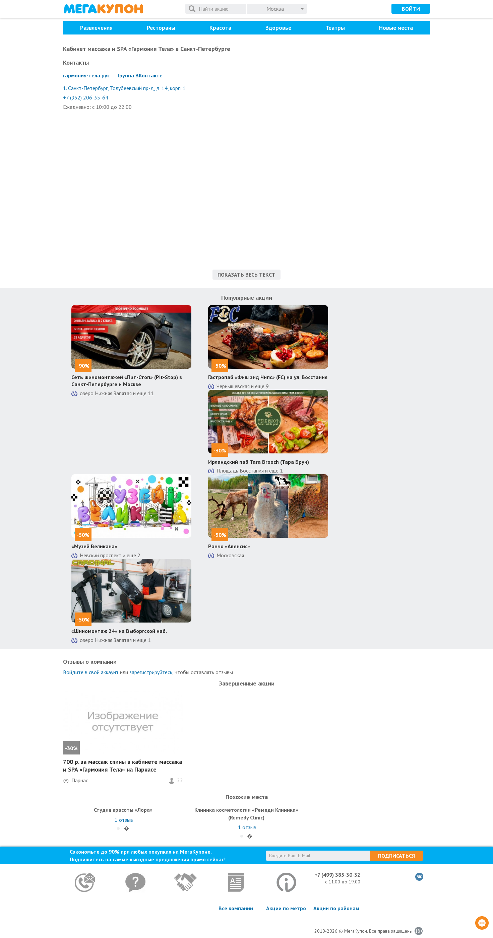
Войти (411, 8)
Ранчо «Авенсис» (229, 546)
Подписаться (396, 855)
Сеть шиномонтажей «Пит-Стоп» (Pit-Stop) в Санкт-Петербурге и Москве (126, 380)
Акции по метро (286, 908)
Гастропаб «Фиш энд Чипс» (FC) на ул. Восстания (267, 377)
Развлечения (96, 27)
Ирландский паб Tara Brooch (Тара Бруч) (258, 461)
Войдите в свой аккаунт (91, 672)
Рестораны (161, 27)
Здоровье (278, 27)
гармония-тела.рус (86, 75)
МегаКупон (103, 9)
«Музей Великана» (94, 546)
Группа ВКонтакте (140, 75)
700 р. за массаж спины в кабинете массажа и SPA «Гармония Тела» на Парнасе (122, 765)
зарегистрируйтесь (150, 672)
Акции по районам (336, 908)
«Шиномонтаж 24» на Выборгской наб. (119, 631)
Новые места (396, 27)
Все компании (236, 908)
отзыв (124, 819)
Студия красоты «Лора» (123, 809)
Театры (335, 27)
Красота (220, 27)
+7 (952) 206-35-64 (85, 97)
